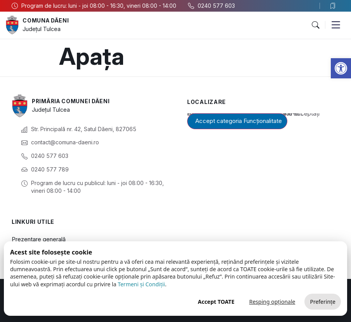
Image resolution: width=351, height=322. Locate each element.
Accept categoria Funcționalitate (238, 121)
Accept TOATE (216, 301)
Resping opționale (272, 301)
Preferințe (322, 301)
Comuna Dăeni (46, 20)
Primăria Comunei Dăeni (72, 101)
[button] (341, 68)
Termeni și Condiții (141, 284)
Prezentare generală (39, 239)
